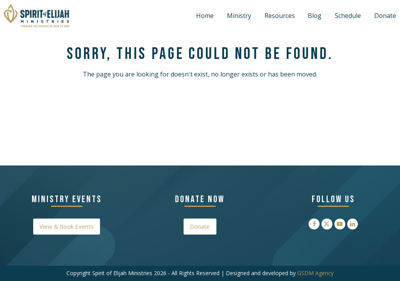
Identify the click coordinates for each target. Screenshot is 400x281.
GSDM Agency (315, 273)
